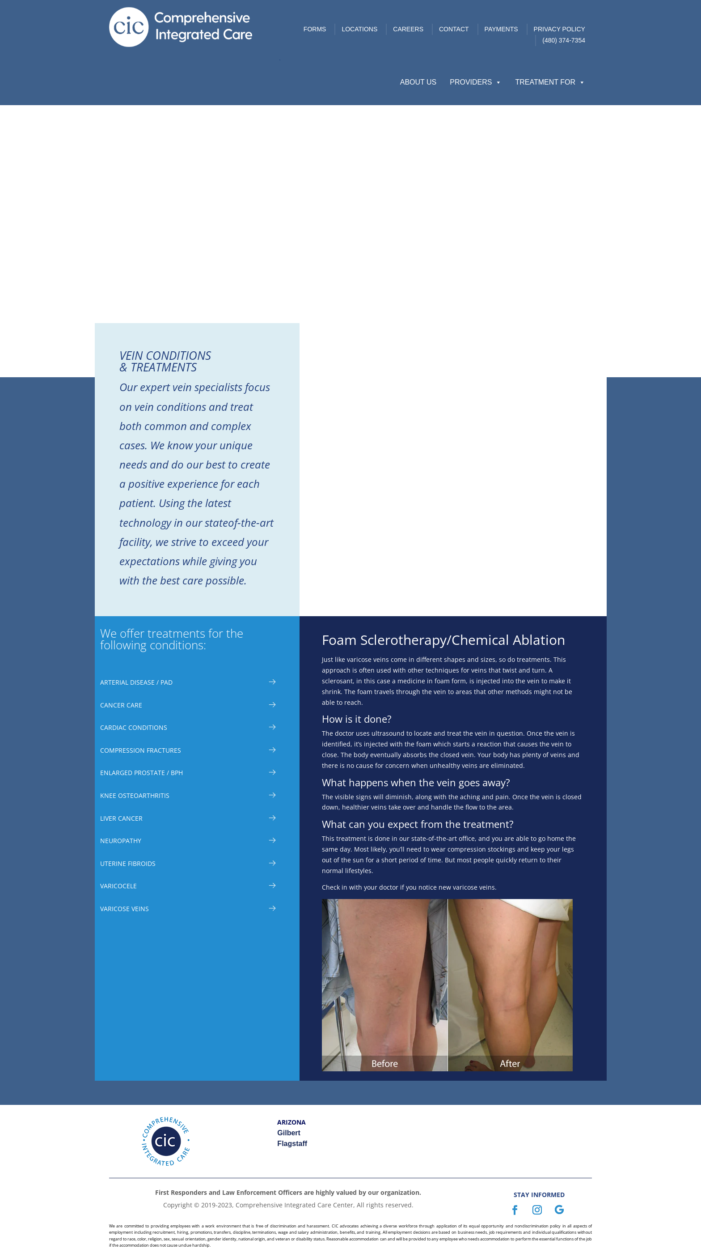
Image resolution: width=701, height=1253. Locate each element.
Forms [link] (315, 29)
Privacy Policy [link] (559, 29)
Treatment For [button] (550, 82)
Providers (476, 82)
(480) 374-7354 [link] (563, 40)
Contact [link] (454, 29)
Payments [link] (501, 29)
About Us (418, 82)
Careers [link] (408, 29)
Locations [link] (359, 29)
